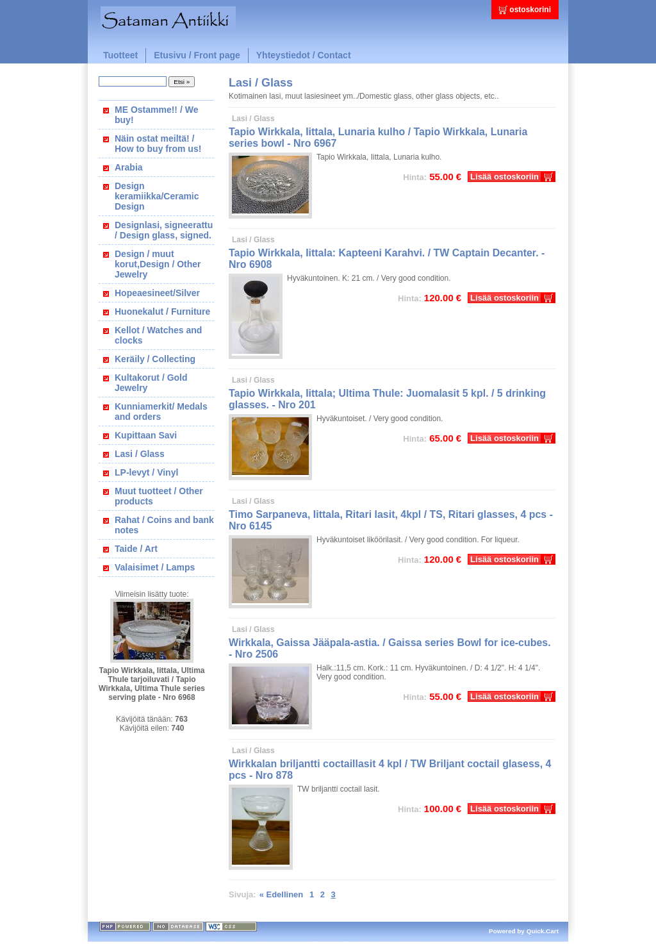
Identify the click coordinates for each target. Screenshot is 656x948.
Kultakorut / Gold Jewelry (151, 382)
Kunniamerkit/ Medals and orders (161, 411)
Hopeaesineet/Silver (157, 293)
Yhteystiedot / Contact (303, 55)
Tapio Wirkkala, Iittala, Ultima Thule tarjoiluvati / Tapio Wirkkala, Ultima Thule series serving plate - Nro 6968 (152, 684)
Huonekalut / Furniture (162, 311)
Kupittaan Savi (146, 435)
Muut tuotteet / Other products (159, 496)
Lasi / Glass (140, 454)
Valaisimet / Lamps (155, 567)
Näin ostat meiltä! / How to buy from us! (158, 143)
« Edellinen (281, 894)
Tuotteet (120, 55)
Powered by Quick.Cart (524, 931)
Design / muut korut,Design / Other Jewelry (158, 264)
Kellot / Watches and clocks (158, 335)
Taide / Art (136, 549)
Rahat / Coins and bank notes (164, 525)
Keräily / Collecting (155, 359)
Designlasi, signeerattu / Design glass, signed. (164, 230)
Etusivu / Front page (197, 55)
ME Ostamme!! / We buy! (156, 114)
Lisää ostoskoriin (504, 176)
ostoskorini (530, 9)
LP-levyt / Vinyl (146, 472)
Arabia (129, 167)
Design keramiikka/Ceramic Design (157, 196)
